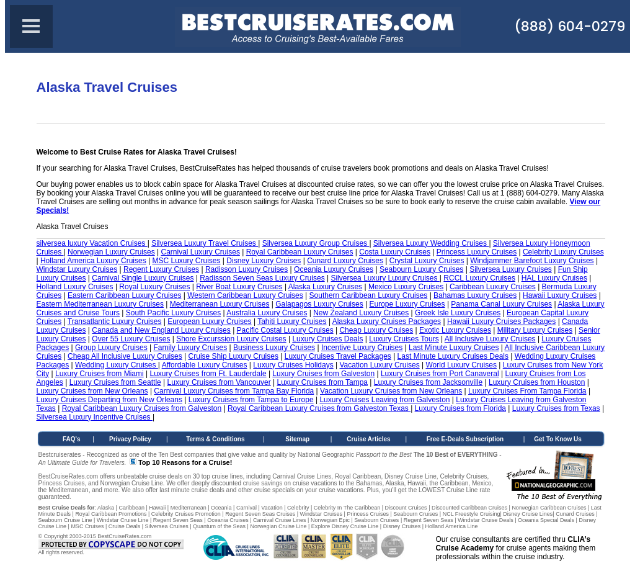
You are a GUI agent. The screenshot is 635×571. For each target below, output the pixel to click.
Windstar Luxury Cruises (77, 269)
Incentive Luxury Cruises (361, 347)
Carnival (246, 508)
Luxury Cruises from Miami (99, 373)
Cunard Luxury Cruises (345, 260)
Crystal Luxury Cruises (426, 260)
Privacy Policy (130, 439)
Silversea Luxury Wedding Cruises (431, 243)
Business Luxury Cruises (274, 347)
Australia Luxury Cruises (266, 312)
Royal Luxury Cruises (154, 286)
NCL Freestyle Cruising (471, 514)
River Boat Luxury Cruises (239, 286)
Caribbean (131, 508)
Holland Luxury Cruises (75, 286)
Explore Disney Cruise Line (345, 526)
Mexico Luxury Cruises (405, 286)
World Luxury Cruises (460, 365)
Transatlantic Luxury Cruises (115, 321)
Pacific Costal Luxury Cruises (285, 330)
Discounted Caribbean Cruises (469, 508)
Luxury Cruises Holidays (293, 365)
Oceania (221, 508)
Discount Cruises (406, 508)
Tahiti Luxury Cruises (291, 321)
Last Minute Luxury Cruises (454, 347)
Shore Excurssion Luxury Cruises (231, 339)
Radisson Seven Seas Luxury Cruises (262, 278)
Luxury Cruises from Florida (460, 408)
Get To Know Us (557, 439)
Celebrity (298, 508)
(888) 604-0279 (569, 26)
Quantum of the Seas (219, 526)
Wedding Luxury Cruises (116, 365)
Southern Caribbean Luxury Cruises (368, 295)
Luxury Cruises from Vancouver (219, 382)
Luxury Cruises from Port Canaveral (440, 373)
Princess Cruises (368, 514)
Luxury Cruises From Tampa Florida (527, 391)
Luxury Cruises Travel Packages (338, 356)
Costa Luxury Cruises (394, 252)
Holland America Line (451, 526)
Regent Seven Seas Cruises (260, 514)
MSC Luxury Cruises (187, 260)
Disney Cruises (402, 526)
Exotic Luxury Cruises (455, 330)
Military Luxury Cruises (534, 330)
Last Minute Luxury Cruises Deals (452, 356)
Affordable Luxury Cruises (204, 365)
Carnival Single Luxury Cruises (142, 278)
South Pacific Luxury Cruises (173, 312)
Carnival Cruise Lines (279, 520)
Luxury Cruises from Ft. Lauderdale (207, 373)
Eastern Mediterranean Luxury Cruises (100, 304)
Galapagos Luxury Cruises (319, 304)
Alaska (105, 508)
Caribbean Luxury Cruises (493, 286)
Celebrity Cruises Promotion (186, 514)
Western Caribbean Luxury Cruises (245, 295)
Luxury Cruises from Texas (556, 408)
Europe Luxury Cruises (407, 304)
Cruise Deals (125, 526)
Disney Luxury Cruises (263, 260)
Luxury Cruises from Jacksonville (428, 382)
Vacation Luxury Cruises (379, 365)
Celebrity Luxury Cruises (563, 252)
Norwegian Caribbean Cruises (549, 508)
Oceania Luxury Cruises (333, 269)
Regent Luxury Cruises (161, 269)
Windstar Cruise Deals (485, 520)
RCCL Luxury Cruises (479, 278)
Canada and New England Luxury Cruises (161, 330)
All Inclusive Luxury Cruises (490, 339)
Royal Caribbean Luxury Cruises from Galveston (141, 408)
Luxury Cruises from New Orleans (92, 391)
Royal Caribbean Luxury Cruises (299, 252)
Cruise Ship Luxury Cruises (233, 356)
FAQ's (72, 439)
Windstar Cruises (321, 514)
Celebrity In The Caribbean (347, 508)
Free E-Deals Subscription (465, 439)
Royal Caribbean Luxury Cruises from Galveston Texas (319, 408)
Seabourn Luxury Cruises (421, 269)
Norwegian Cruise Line (278, 526)
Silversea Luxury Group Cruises (316, 243)
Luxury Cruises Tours (404, 339)
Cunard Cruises (575, 514)
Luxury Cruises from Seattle (115, 382)
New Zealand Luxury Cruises (361, 312)
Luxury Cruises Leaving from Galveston (384, 399)
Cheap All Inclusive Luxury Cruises (125, 356)
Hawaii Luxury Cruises (560, 295)
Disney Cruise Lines (528, 514)
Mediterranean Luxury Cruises (220, 304)
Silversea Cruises (167, 526)
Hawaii (157, 508)
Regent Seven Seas (178, 520)
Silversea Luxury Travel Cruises (204, 243)
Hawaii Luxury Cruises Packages (501, 321)
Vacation (271, 508)
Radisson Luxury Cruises (246, 269)
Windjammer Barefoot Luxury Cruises (531, 260)
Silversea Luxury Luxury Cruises (385, 278)
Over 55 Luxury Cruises (131, 339)
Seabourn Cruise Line (65, 520)
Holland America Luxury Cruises (93, 260)
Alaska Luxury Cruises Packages (386, 321)
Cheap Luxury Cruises (376, 330)
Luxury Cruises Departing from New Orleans (109, 399)
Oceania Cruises (228, 520)
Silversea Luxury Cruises (510, 269)
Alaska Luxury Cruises (325, 286)
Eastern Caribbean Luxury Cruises (124, 295)
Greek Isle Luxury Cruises (457, 312)
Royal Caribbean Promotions (110, 514)
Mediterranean (188, 508)
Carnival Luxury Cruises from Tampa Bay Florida (234, 391)
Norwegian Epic (330, 520)
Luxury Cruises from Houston (537, 382)
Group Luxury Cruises (111, 347)
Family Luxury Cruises (191, 347)
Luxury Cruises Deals (327, 339)
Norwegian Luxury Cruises (111, 252)
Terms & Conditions (215, 439)
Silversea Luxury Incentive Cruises (95, 417)
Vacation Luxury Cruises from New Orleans (391, 391)
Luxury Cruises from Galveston (323, 373)
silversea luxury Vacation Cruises (92, 243)
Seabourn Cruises (415, 514)
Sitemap (297, 439)
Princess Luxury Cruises (477, 252)
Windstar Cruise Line (123, 520)
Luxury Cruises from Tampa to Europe (251, 399)
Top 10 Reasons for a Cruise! (185, 462)
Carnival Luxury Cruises (200, 252)
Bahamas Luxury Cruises (475, 295)
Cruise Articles (368, 439)
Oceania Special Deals (546, 520)
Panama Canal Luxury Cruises (501, 304)
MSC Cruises (87, 526)
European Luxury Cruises (209, 321)
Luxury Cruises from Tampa (322, 382)
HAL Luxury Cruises (554, 278)
